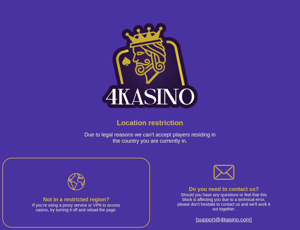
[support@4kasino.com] (224, 220)
